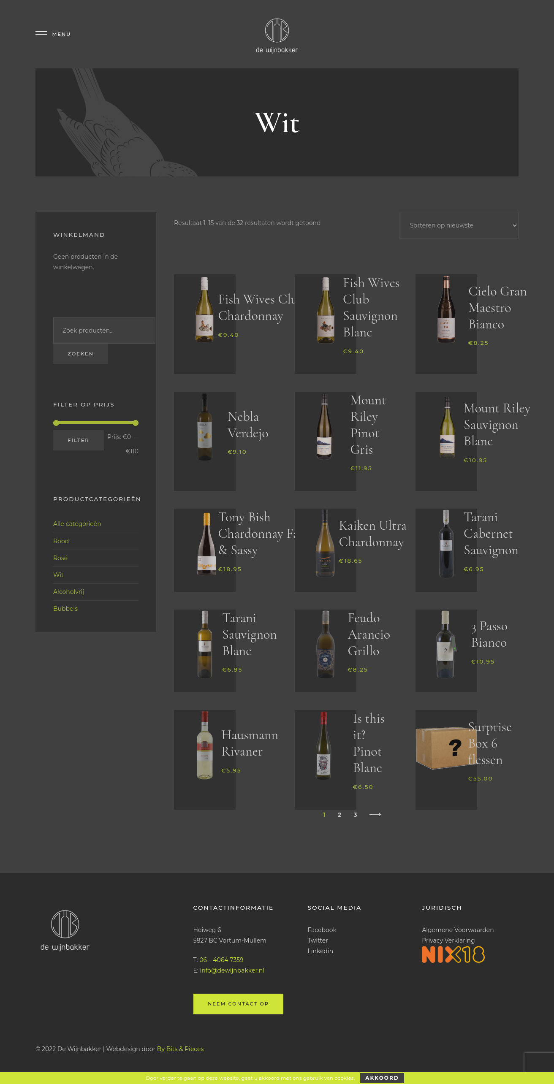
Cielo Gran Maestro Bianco (497, 307)
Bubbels (65, 608)
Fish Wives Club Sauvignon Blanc (371, 307)
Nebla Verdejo (248, 424)
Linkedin (320, 951)
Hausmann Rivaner (249, 742)
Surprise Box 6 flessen (490, 743)
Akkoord (382, 1078)
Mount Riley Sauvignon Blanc (497, 424)
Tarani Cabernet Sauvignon (491, 533)
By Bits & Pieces (180, 1049)
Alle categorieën (77, 524)
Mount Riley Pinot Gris (368, 425)
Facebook (321, 930)
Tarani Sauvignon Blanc (249, 634)
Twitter (317, 940)
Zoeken (81, 354)
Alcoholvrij (68, 592)
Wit (58, 575)
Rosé (60, 558)
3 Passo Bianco (489, 634)
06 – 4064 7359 (221, 960)
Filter (78, 440)
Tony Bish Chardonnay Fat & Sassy (260, 533)
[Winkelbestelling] (459, 225)
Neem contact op (238, 1004)
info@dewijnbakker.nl (232, 970)
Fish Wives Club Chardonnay (261, 307)
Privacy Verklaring (448, 940)
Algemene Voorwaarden (458, 930)
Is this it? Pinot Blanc (369, 743)
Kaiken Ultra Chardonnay (373, 533)
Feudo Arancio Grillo (369, 634)
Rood (61, 541)
